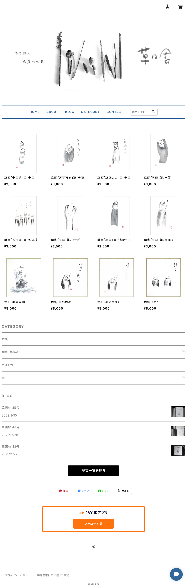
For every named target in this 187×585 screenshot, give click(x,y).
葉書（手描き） (11, 352)
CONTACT (115, 112)
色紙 (5, 339)
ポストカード (10, 365)
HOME (34, 112)
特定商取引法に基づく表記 (53, 575)
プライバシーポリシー (17, 575)
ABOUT (52, 112)
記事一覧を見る (93, 470)
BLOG (69, 112)
